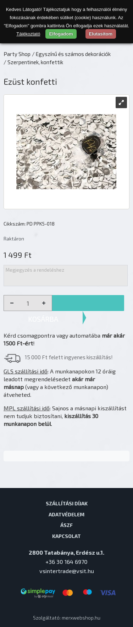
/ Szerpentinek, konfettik (33, 62)
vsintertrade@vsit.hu (66, 570)
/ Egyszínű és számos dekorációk (71, 54)
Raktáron (14, 238)
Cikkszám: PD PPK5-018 (29, 224)
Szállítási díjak (67, 503)
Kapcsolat (66, 536)
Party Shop (17, 54)
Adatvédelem (66, 514)
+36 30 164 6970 (66, 561)
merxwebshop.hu (81, 618)
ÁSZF (66, 525)
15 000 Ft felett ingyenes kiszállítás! (69, 357)
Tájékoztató (28, 34)
